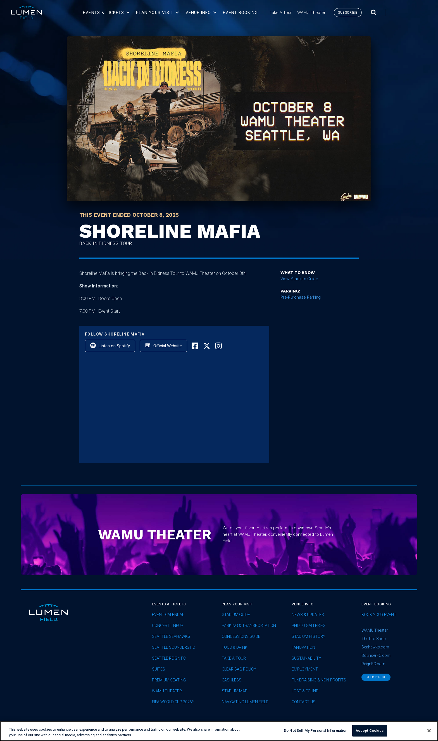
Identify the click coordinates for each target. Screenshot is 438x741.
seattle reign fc (169, 658)
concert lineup (167, 625)
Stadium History (308, 636)
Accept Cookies (370, 730)
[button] (106, 12)
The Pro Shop (373, 638)
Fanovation (303, 647)
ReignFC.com (373, 664)
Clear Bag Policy (239, 669)
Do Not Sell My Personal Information (315, 730)
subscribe (347, 13)
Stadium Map (234, 691)
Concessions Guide (241, 636)
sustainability (306, 658)
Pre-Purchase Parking (300, 297)
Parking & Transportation (249, 625)
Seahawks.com (375, 647)
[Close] (429, 731)
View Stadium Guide (299, 278)
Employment (305, 669)
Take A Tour (234, 658)
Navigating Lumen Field (245, 702)
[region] (219, 731)
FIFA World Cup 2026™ (173, 702)
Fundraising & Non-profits (319, 680)
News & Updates (308, 615)
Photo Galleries (308, 625)
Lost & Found (305, 691)
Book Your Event (378, 615)
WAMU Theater (167, 691)
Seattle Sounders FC (173, 647)
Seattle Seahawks (171, 636)
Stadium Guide (236, 615)
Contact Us (303, 702)
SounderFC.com (376, 655)
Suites (158, 669)
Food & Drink (234, 647)
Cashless (231, 680)
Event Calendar (168, 615)
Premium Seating (169, 680)
